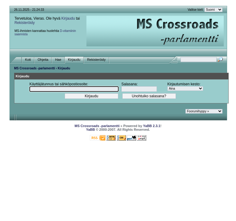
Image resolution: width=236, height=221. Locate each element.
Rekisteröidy (24, 23)
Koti (28, 60)
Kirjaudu (68, 18)
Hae (58, 60)
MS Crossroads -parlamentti (34, 68)
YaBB (90, 129)
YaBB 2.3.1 (151, 126)
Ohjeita (43, 60)
